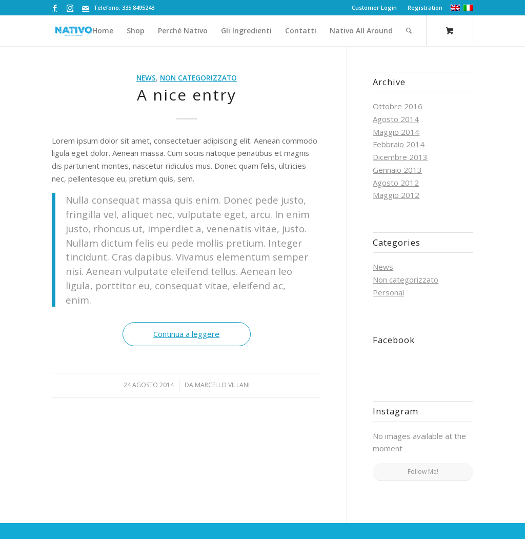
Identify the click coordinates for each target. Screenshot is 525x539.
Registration (425, 7)
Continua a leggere (186, 334)
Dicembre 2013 (400, 157)
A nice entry (186, 94)
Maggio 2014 (396, 132)
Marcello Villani (222, 385)
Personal (388, 292)
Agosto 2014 (396, 119)
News (146, 78)
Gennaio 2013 (397, 170)
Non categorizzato (198, 78)
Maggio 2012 (396, 195)
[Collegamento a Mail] (85, 7)
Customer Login (374, 7)
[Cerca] (408, 30)
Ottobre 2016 (397, 106)
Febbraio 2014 (399, 144)
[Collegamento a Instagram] (70, 7)
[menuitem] (374, 7)
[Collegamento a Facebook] (54, 7)
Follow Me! (423, 471)
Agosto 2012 (396, 182)
